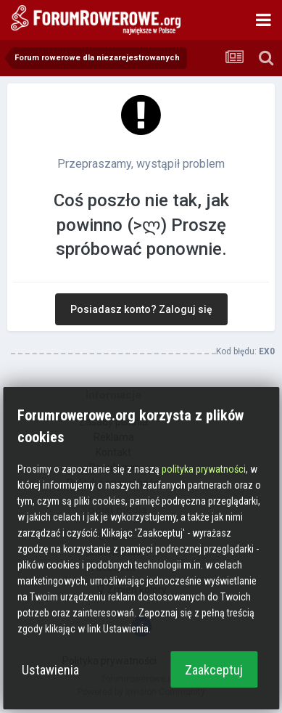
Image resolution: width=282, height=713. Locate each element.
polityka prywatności (204, 469)
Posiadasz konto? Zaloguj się (141, 309)
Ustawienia (50, 669)
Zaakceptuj (214, 669)
